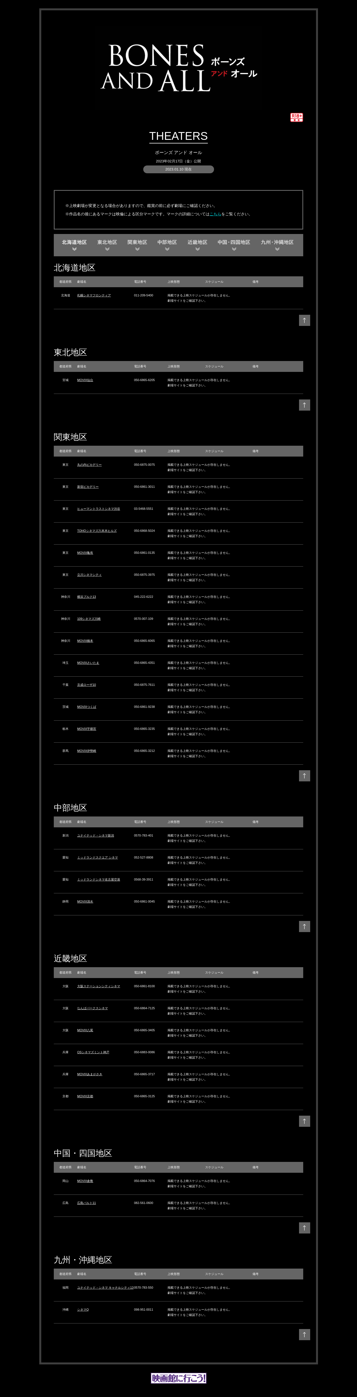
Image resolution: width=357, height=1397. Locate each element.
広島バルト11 (86, 1203)
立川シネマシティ (89, 574)
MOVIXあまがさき (89, 1074)
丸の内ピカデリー (89, 464)
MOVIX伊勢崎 (86, 750)
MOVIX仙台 (85, 380)
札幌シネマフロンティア (94, 295)
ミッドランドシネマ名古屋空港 (98, 879)
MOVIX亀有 (85, 552)
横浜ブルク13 (86, 596)
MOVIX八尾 (85, 1030)
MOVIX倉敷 (85, 1181)
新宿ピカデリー (88, 486)
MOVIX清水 (85, 901)
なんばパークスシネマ (92, 1008)
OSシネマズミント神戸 (93, 1052)
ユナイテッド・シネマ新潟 (95, 835)
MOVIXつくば (86, 706)
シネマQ (83, 1309)
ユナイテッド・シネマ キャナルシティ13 (105, 1287)
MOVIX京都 (85, 1096)
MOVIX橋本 (85, 640)
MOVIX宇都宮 (86, 728)
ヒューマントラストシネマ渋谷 (98, 508)
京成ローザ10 (86, 684)
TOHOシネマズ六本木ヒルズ (97, 530)
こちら (215, 214)
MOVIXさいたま (88, 662)
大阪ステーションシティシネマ (98, 986)
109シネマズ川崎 (89, 618)
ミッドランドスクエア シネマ (97, 857)
